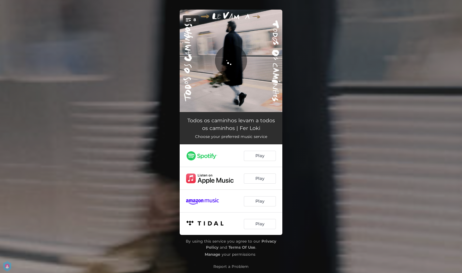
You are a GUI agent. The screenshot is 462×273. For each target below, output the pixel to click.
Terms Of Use (241, 247)
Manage (212, 254)
